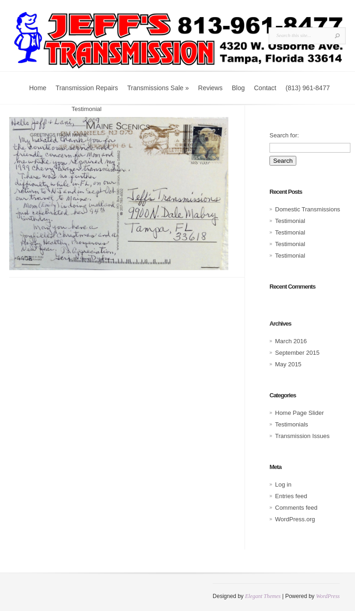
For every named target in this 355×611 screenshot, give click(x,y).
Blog (238, 88)
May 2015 (288, 364)
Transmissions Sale (158, 88)
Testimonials (48, 108)
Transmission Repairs (86, 88)
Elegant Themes (263, 596)
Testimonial (290, 220)
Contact (265, 88)
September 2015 (297, 352)
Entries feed (291, 496)
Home (37, 88)
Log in (283, 484)
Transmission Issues (302, 435)
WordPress (328, 596)
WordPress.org (295, 519)
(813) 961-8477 (308, 88)
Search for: (284, 135)
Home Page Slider (299, 412)
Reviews (210, 88)
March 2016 (291, 341)
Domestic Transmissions (307, 209)
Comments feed (296, 507)
